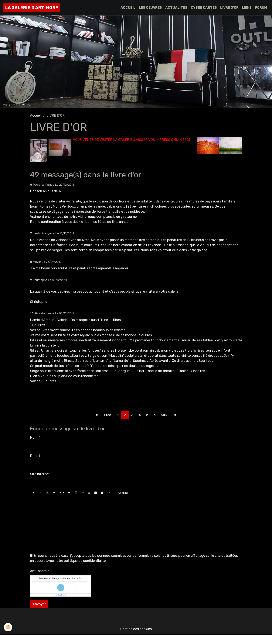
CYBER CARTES (204, 7)
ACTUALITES (176, 7)
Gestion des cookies (136, 629)
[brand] (31, 7)
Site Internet (40, 474)
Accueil (35, 115)
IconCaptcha (60, 595)
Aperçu (121, 493)
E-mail (35, 456)
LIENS (247, 7)
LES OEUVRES (150, 7)
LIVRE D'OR (229, 7)
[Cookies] (8, 627)
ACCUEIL (128, 7)
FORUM (261, 7)
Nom (34, 437)
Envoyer (39, 604)
